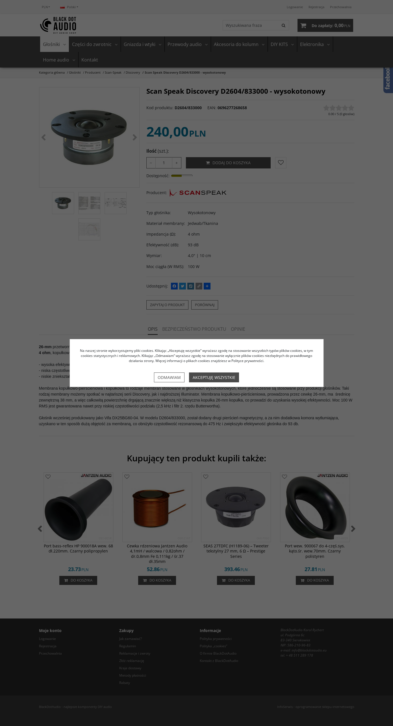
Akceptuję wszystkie (214, 377)
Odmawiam (169, 377)
